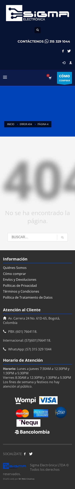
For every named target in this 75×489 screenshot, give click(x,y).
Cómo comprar (14, 274)
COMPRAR (64, 79)
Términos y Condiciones (21, 291)
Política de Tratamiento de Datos (28, 297)
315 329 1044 (60, 41)
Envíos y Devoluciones (19, 279)
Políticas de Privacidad (20, 285)
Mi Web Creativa (26, 478)
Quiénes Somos (15, 267)
